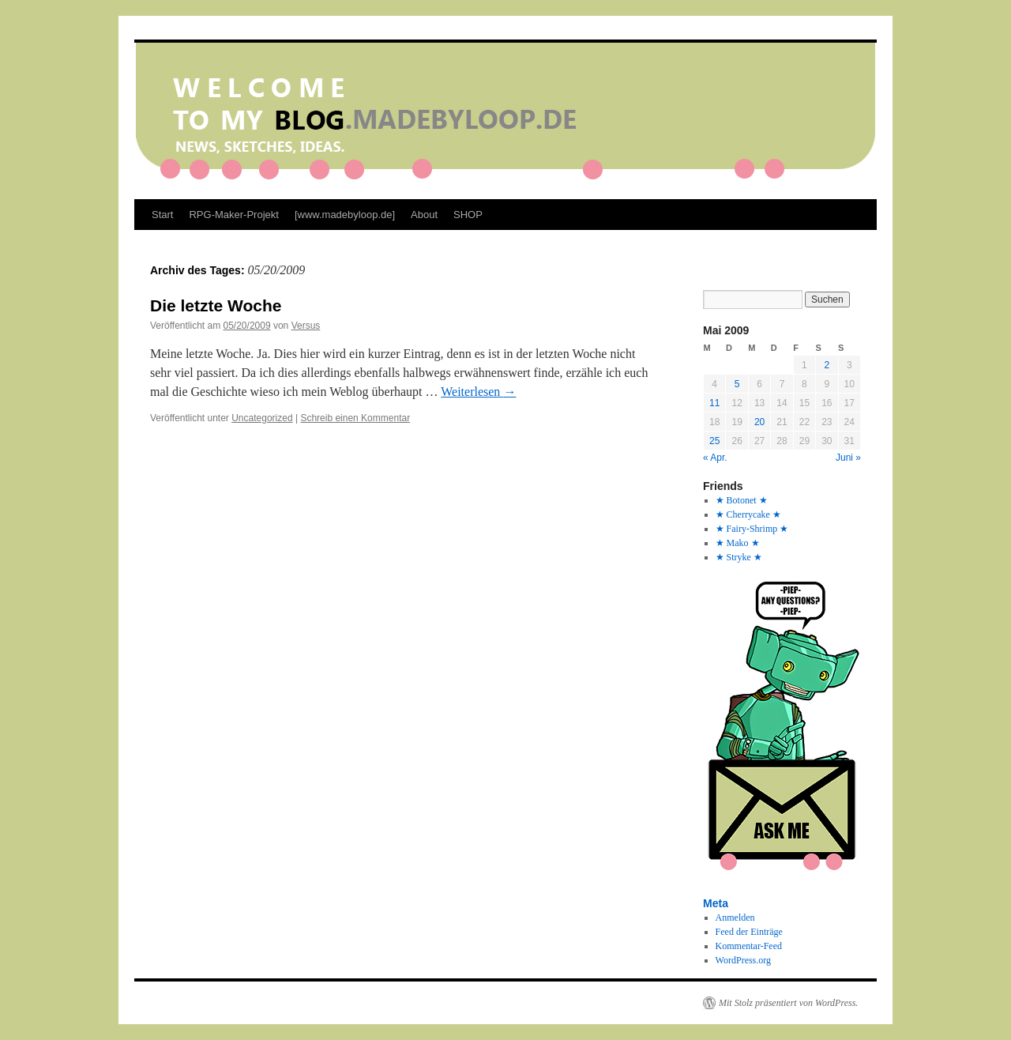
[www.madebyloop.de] (345, 214)
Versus (306, 325)
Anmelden (735, 917)
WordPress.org (743, 960)
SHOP (468, 214)
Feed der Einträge (749, 931)
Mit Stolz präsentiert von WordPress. (788, 1002)
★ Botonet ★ (742, 500)
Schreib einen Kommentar (355, 418)
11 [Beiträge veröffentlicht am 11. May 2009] (714, 403)
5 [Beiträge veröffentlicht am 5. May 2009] (737, 384)
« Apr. (715, 457)
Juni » (848, 457)
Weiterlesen (478, 391)
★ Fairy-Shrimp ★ (752, 528)
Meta (715, 903)
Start (162, 214)
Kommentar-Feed (749, 945)
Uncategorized (261, 418)
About (424, 214)
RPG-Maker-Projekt (233, 214)
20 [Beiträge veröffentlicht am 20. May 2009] (759, 422)
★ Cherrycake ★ (748, 514)
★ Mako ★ (738, 542)
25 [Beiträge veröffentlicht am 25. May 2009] (714, 441)
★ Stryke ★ (739, 557)
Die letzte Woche (215, 305)
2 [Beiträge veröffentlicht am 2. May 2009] (826, 365)
